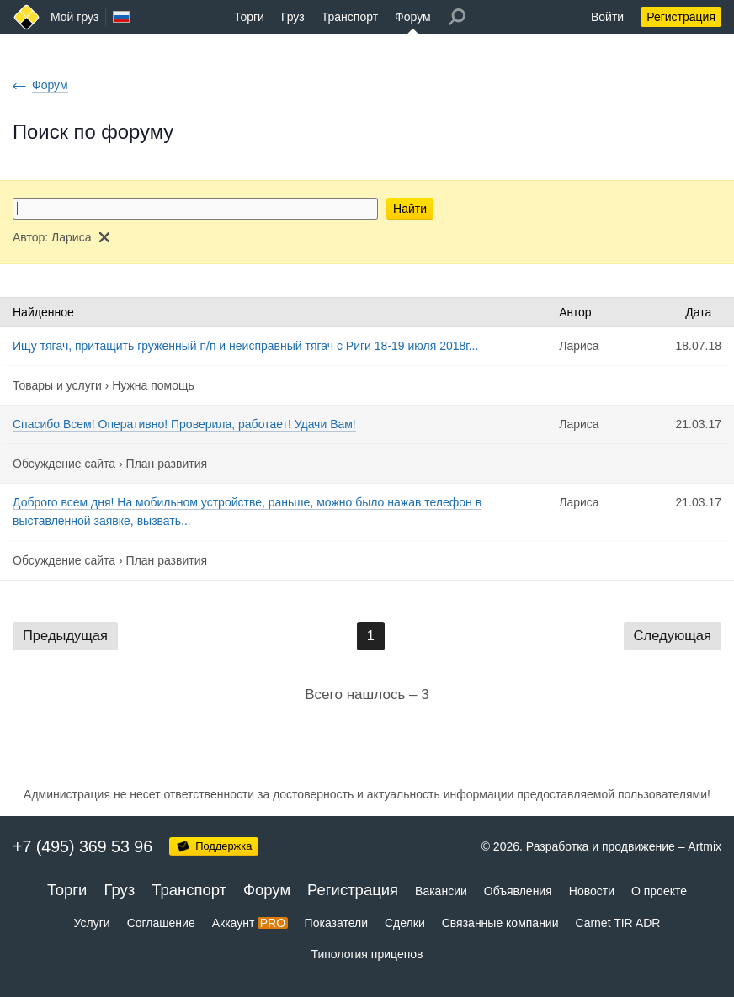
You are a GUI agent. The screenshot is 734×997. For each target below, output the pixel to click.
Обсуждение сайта (64, 463)
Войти (607, 17)
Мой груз (74, 17)
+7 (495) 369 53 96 (82, 846)
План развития (167, 463)
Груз (293, 17)
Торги (249, 17)
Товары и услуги (57, 385)
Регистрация (680, 17)
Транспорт (350, 17)
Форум (413, 17)
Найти (410, 208)
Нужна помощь (153, 385)
